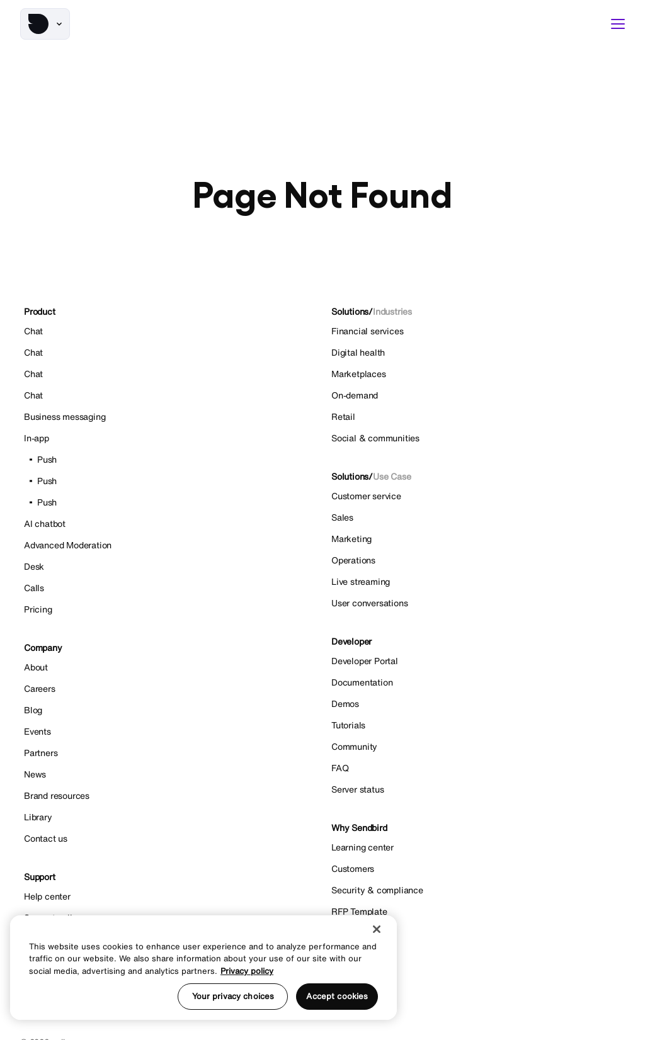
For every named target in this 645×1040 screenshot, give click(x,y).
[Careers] (168, 689)
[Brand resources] (168, 796)
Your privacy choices (233, 996)
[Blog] (168, 710)
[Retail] (476, 417)
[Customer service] (476, 496)
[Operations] (476, 560)
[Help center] (168, 896)
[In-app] (168, 438)
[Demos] (476, 704)
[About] (168, 667)
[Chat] (168, 352)
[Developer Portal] (476, 661)
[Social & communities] (476, 438)
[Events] (168, 731)
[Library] (168, 817)
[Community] (476, 746)
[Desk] (168, 566)
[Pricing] (168, 609)
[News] (168, 774)
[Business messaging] (168, 417)
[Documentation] (476, 682)
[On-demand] (476, 395)
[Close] (377, 929)
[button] (45, 24)
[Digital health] (476, 352)
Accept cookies (337, 996)
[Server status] (476, 789)
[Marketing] (476, 539)
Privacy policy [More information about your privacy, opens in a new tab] (246, 971)
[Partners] (168, 753)
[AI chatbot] (168, 524)
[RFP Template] (476, 911)
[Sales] (476, 517)
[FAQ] (476, 768)
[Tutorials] (476, 725)
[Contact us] (168, 838)
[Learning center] (476, 847)
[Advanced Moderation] (168, 545)
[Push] (168, 459)
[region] (203, 967)
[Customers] (476, 869)
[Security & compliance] (476, 890)
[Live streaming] (476, 582)
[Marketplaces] (476, 374)
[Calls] (168, 588)
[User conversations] (476, 603)
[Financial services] (476, 331)
